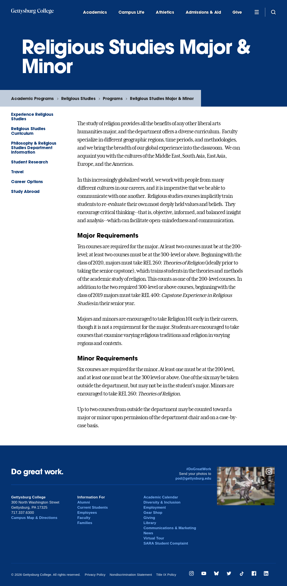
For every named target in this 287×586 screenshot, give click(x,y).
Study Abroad (25, 191)
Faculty (83, 518)
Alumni (83, 502)
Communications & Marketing (169, 528)
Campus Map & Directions (34, 518)
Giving (149, 518)
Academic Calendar (160, 497)
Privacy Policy (95, 574)
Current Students (92, 507)
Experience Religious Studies (32, 116)
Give (237, 12)
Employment (154, 507)
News (148, 533)
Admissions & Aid (203, 12)
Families (84, 523)
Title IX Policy (166, 574)
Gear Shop (152, 513)
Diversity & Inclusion (162, 502)
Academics (95, 12)
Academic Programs (32, 98)
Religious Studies (78, 98)
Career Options (27, 181)
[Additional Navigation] (256, 12)
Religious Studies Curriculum (28, 130)
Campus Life (131, 12)
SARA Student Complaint (165, 543)
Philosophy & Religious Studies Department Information (33, 147)
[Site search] (273, 12)
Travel (17, 171)
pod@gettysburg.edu (193, 478)
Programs (112, 98)
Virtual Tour (153, 538)
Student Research (29, 162)
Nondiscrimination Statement (131, 574)
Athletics (165, 12)
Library (149, 523)
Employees (87, 513)
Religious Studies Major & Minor (162, 98)
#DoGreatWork (198, 469)
